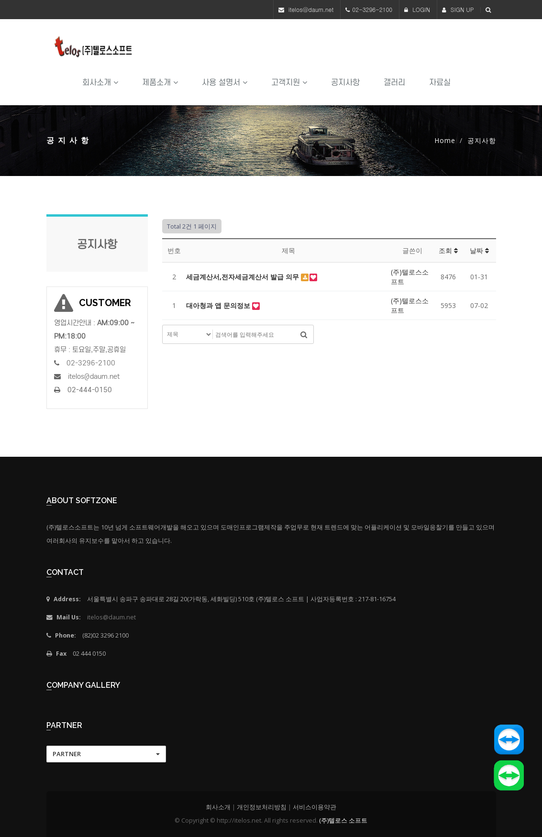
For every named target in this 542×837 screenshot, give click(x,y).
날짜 (479, 250)
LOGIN (417, 9)
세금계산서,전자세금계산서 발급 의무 (243, 276)
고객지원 (289, 82)
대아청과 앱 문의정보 (219, 305)
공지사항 (345, 82)
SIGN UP (458, 9)
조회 (448, 250)
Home (444, 140)
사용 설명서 (224, 82)
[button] (106, 754)
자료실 (440, 82)
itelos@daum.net (311, 9)
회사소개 (100, 82)
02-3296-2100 (372, 9)
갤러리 (394, 82)
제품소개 (160, 82)
